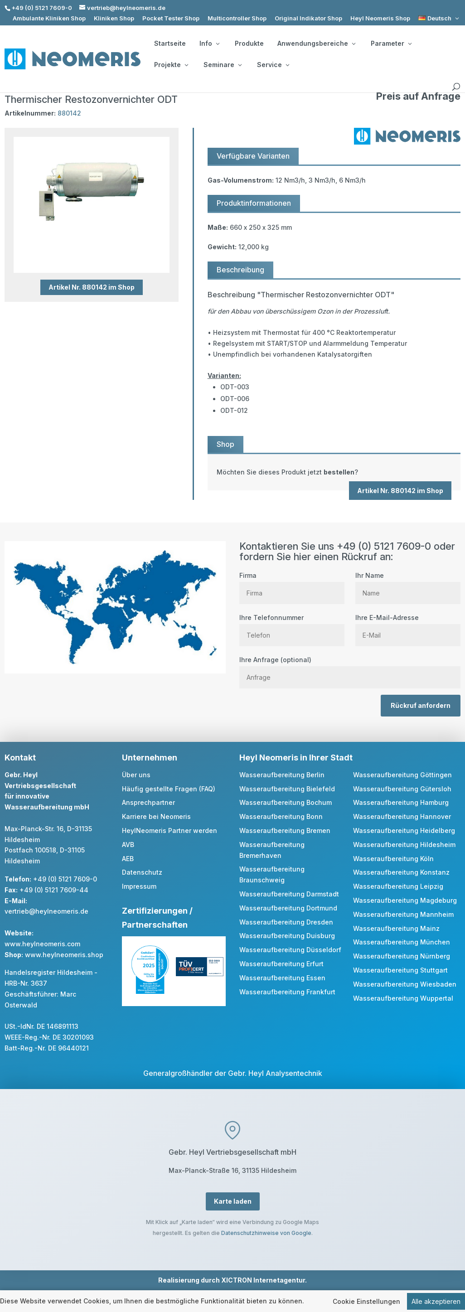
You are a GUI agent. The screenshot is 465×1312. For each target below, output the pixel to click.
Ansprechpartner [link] (148, 802)
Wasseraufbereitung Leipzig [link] (398, 886)
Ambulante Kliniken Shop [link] (49, 18)
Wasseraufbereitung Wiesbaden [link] (404, 984)
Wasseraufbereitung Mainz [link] (396, 928)
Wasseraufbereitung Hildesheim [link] (404, 844)
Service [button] (273, 65)
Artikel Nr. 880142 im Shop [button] (91, 287)
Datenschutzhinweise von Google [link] (266, 1233)
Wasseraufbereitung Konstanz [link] (401, 872)
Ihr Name (407, 584)
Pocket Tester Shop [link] (170, 18)
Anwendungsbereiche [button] (316, 43)
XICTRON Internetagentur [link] (263, 1280)
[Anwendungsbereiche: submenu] (353, 43)
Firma (291, 584)
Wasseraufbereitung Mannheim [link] (403, 914)
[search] (455, 87)
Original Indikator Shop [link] (308, 18)
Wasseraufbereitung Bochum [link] (285, 802)
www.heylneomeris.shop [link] (64, 955)
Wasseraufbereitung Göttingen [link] (402, 775)
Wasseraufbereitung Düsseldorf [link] (290, 950)
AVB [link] (128, 844)
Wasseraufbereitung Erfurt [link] (281, 964)
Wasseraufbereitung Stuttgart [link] (400, 970)
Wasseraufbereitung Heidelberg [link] (404, 830)
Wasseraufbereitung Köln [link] (393, 858)
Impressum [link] (139, 886)
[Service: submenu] (287, 65)
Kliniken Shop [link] (114, 18)
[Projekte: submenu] (186, 65)
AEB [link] (128, 858)
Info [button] (209, 43)
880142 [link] (69, 113)
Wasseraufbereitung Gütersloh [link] (402, 789)
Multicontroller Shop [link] (237, 18)
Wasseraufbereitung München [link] (401, 942)
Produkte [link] (249, 43)
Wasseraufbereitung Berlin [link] (282, 775)
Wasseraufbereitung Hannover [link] (402, 816)
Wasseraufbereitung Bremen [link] (284, 830)
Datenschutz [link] (142, 872)
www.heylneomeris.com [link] (42, 944)
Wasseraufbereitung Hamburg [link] (401, 802)
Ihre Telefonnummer (291, 626)
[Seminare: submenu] (240, 65)
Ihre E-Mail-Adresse (407, 626)
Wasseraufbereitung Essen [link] (282, 978)
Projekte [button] (171, 65)
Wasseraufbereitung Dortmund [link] (288, 908)
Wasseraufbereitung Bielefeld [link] (287, 789)
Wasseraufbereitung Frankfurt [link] (287, 992)
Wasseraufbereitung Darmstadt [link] (289, 894)
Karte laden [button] (233, 1201)
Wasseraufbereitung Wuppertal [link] (403, 998)
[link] (439, 18)
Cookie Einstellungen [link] (366, 1302)
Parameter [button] (391, 43)
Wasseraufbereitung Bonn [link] (281, 816)
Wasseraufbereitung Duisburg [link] (287, 935)
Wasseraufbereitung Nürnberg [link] (401, 956)
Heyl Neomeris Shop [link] (380, 18)
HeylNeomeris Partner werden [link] (169, 830)
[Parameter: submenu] (410, 43)
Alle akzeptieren (436, 1302)
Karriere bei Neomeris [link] (156, 816)
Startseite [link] (170, 43)
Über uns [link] (136, 775)
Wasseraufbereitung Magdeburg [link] (405, 900)
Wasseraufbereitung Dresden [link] (286, 922)
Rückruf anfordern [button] (420, 705)
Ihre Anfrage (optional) (349, 668)
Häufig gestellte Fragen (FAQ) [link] (168, 789)
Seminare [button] (222, 65)
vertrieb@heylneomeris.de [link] (46, 911)
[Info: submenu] (217, 43)
